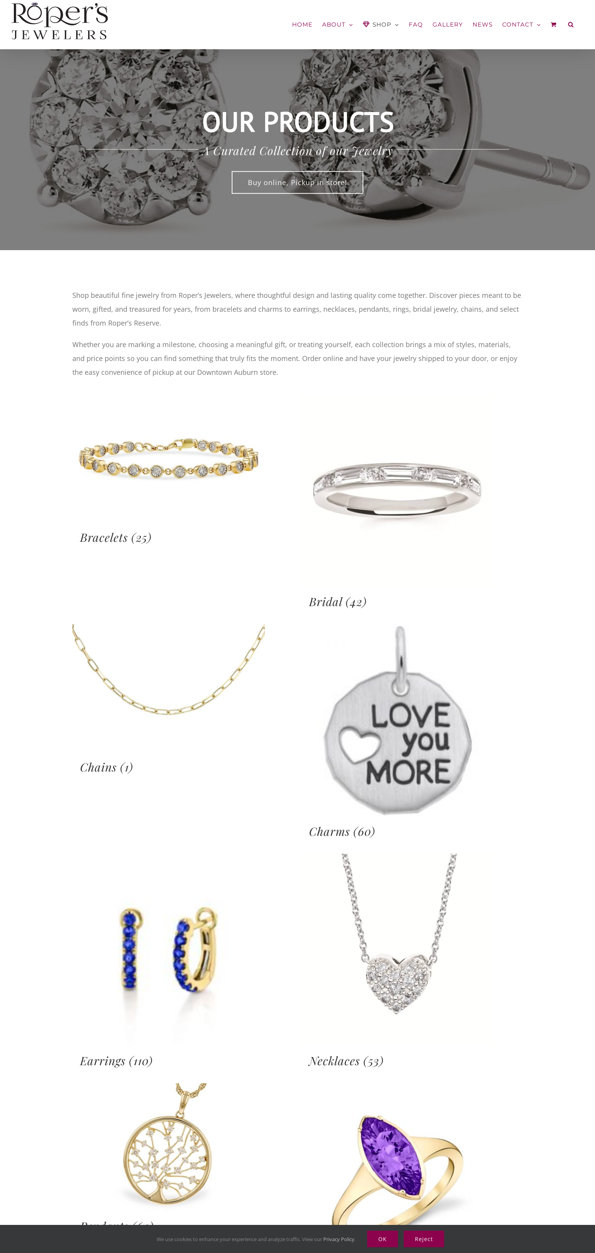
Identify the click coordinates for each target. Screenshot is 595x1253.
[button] (571, 24)
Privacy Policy (338, 1239)
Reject (424, 1239)
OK (382, 1239)
